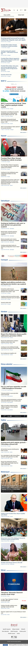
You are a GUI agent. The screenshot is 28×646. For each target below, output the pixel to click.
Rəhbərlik (23, 629)
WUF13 (3, 81)
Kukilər (18, 633)
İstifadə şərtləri (23, 631)
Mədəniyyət (5, 472)
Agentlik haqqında (6, 629)
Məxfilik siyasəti (11, 633)
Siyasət (3, 136)
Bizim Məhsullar (5, 631)
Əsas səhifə (7, 15)
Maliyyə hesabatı (15, 629)
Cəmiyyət (4, 260)
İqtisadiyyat (5, 201)
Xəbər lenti (21, 15)
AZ (20, 10)
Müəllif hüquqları (14, 631)
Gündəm (4, 312)
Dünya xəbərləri (6, 364)
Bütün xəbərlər (23, 132)
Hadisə (3, 420)
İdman (3, 570)
